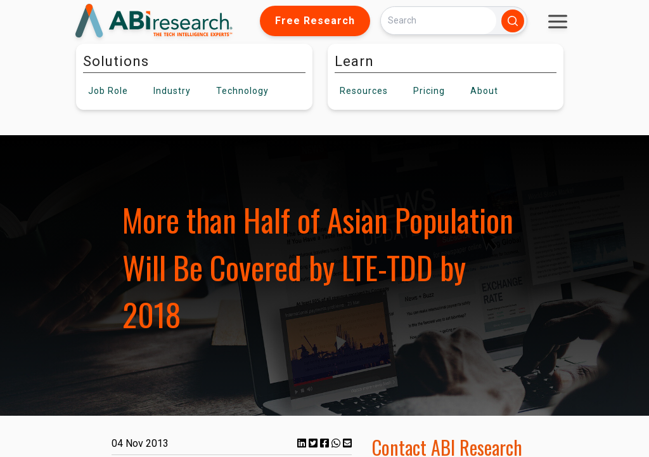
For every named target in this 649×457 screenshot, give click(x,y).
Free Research (315, 21)
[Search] (438, 20)
